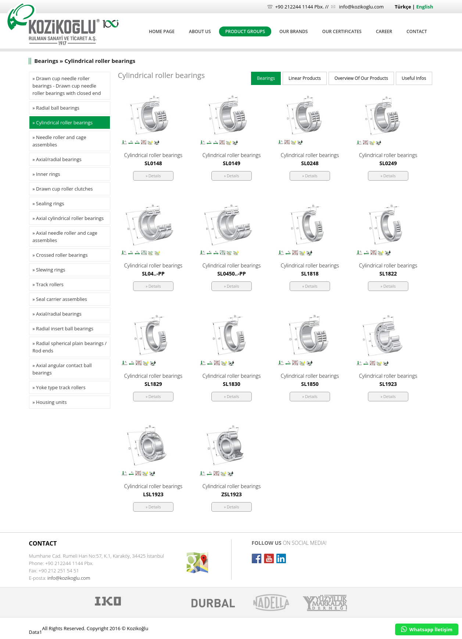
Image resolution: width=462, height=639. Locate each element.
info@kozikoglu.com (361, 6)
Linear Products (305, 78)
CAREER (384, 31)
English (424, 6)
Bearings (266, 78)
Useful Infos (414, 78)
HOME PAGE (162, 31)
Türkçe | (405, 6)
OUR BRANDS (293, 31)
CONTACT (417, 31)
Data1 (35, 632)
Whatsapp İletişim (426, 629)
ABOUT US (200, 31)
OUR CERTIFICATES (341, 31)
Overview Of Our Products (361, 78)
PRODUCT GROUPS (245, 31)
